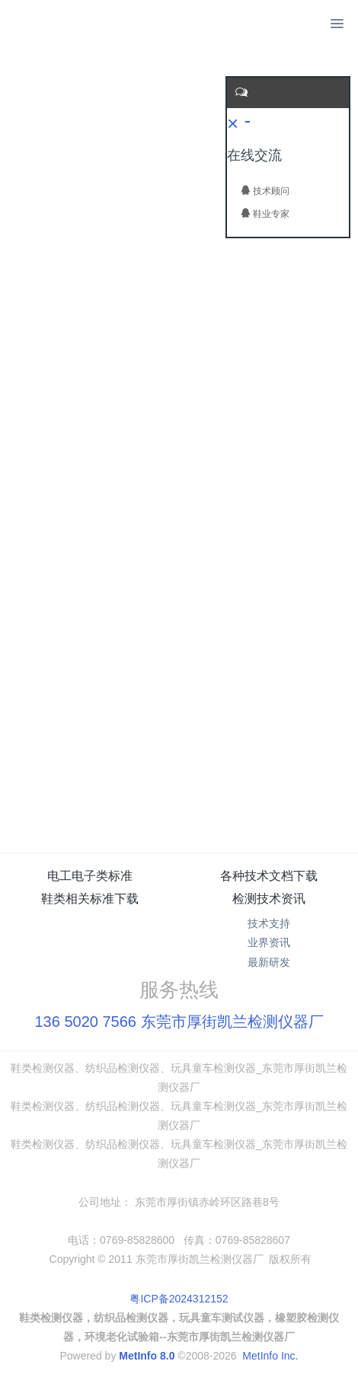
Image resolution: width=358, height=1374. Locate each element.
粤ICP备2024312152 (178, 1299)
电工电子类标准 (90, 875)
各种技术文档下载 (269, 875)
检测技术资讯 (268, 898)
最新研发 (269, 962)
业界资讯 (269, 942)
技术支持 (269, 923)
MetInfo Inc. (270, 1356)
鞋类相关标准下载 (90, 898)
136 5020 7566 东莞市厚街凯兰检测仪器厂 (178, 1021)
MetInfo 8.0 (146, 1356)
